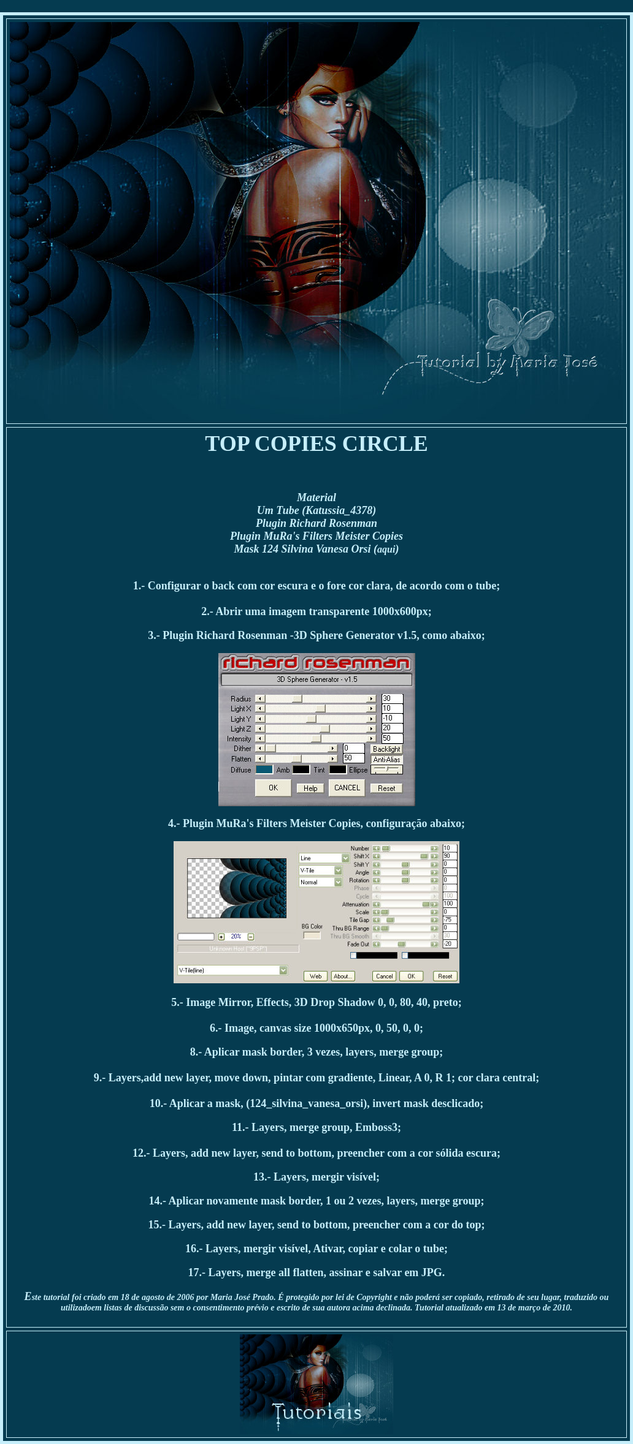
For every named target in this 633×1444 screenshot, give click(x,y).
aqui (386, 549)
